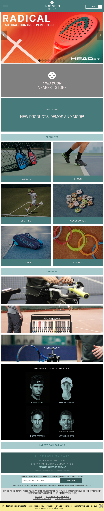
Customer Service (63, 499)
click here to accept (54, 508)
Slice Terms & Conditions (57, 497)
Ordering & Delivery (42, 499)
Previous (4, 35)
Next (100, 35)
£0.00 (94, 6)
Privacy (38, 497)
